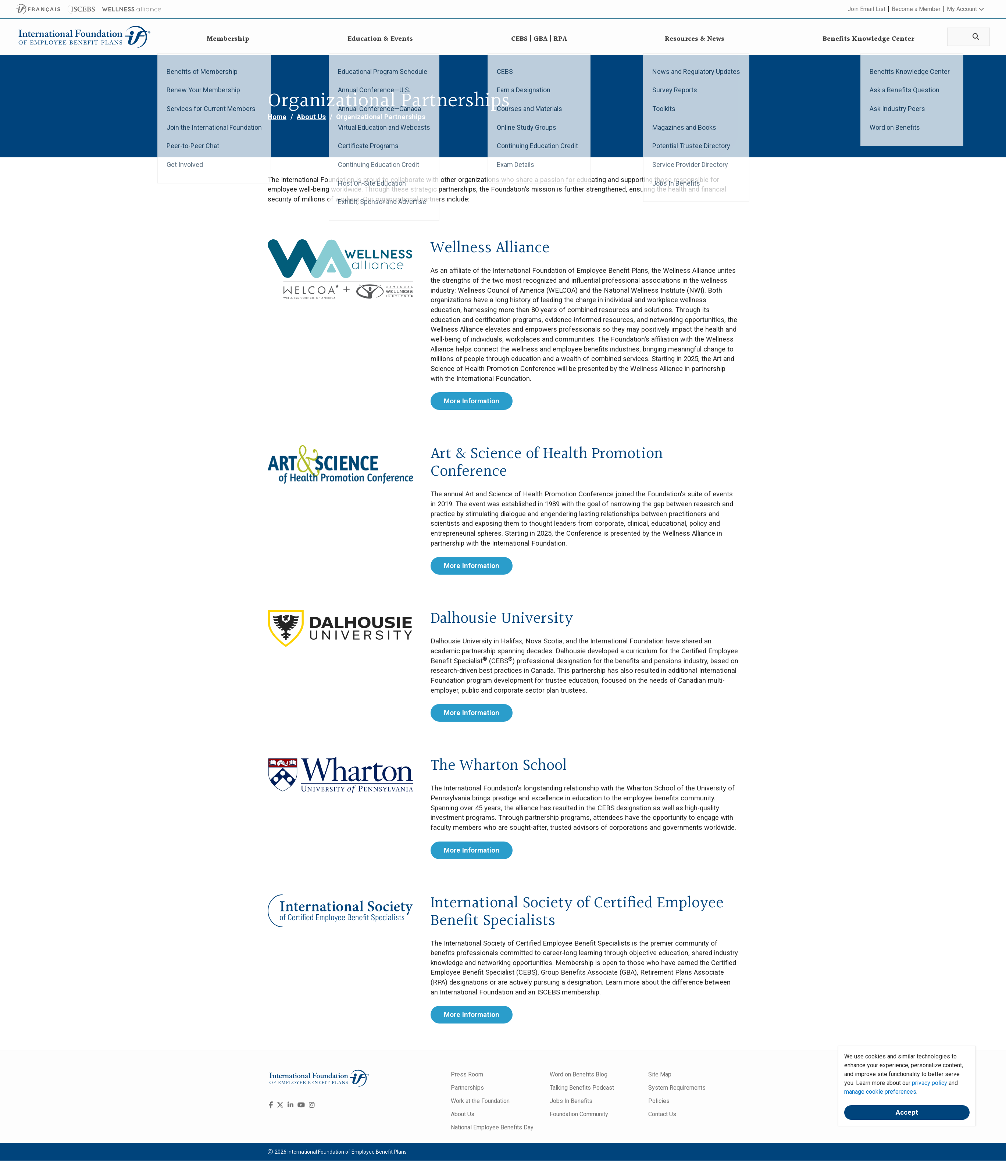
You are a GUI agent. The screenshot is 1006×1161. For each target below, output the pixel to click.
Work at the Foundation (480, 1100)
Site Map (659, 1074)
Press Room (467, 1074)
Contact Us (662, 1114)
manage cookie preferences (880, 1091)
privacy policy (929, 1082)
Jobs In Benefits (571, 1100)
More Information (471, 401)
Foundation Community (579, 1114)
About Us (311, 117)
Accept (907, 1112)
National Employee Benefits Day (492, 1127)
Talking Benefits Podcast (582, 1087)
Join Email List (866, 9)
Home (277, 117)
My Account (965, 9)
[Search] (974, 37)
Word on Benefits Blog (578, 1074)
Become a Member (916, 9)
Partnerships (467, 1087)
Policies (659, 1100)
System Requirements (677, 1087)
